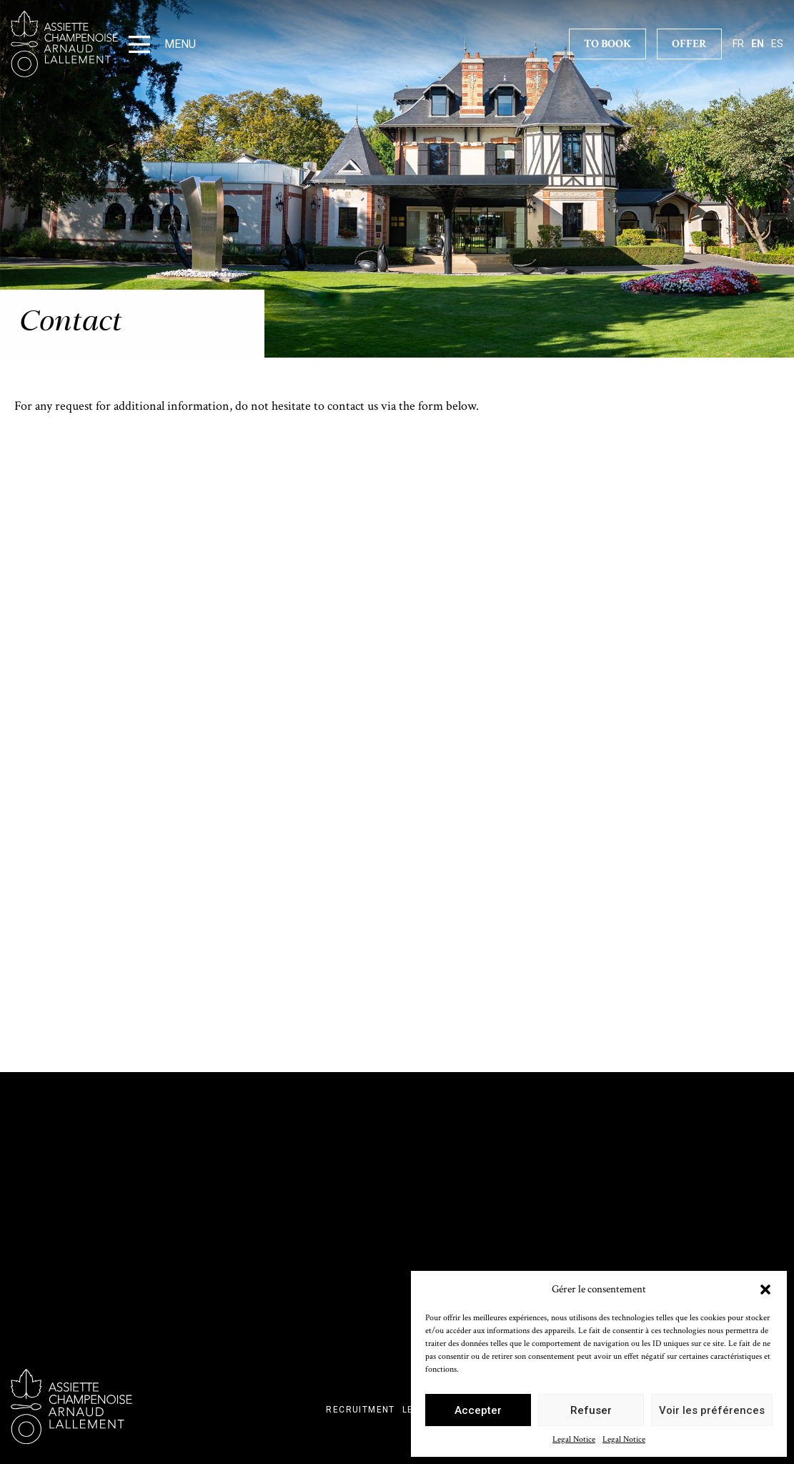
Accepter (478, 1410)
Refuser (591, 1410)
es (777, 43)
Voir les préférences (712, 1410)
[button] (765, 1289)
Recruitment (360, 1410)
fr (738, 43)
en (757, 43)
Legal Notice (573, 1439)
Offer (689, 43)
